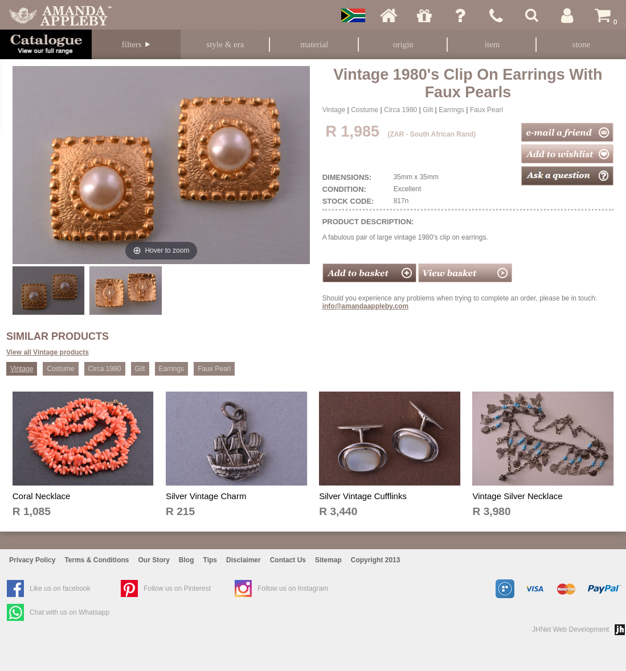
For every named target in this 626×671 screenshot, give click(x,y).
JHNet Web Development (570, 629)
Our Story (154, 560)
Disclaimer (243, 560)
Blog (186, 560)
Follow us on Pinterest (177, 588)
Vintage (333, 110)
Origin (403, 44)
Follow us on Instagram (292, 588)
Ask (460, 15)
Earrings (451, 110)
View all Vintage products (47, 352)
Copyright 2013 (375, 560)
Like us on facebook (60, 588)
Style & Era (225, 44)
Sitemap (328, 560)
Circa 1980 (400, 110)
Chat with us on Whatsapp (69, 612)
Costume (364, 110)
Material (314, 44)
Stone (581, 44)
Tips (210, 560)
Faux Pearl (486, 110)
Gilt (428, 110)
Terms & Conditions (96, 560)
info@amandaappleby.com (365, 306)
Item (492, 44)
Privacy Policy (32, 560)
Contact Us (288, 560)
